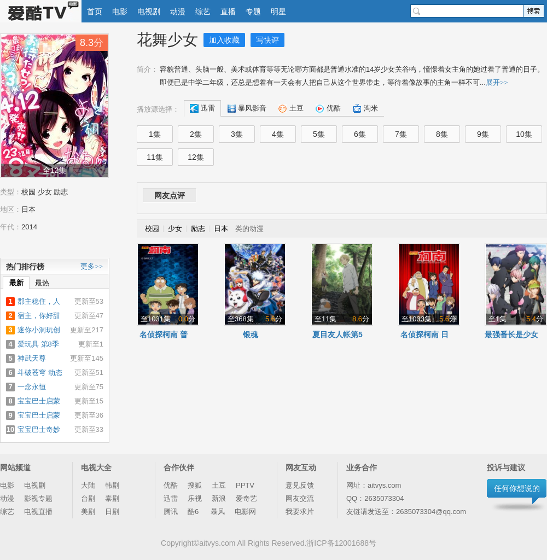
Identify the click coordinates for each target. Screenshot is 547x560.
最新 (16, 283)
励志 (61, 192)
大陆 (88, 485)
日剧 (112, 511)
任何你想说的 (517, 488)
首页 (94, 11)
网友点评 (169, 195)
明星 (278, 11)
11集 (155, 157)
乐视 (195, 498)
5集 (319, 134)
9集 (483, 134)
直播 (228, 11)
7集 (401, 134)
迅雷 (171, 498)
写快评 (267, 40)
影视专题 (38, 498)
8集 (442, 134)
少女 (45, 192)
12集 (196, 157)
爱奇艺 (246, 498)
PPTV (245, 485)
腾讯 (171, 511)
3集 (237, 134)
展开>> (497, 82)
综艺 (203, 11)
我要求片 (300, 511)
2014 (29, 227)
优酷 (171, 485)
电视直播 (38, 511)
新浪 (219, 498)
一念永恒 (32, 387)
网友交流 (300, 498)
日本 (28, 209)
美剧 (88, 511)
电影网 (245, 511)
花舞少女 (167, 39)
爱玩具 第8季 (38, 344)
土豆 (219, 485)
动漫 (177, 11)
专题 (253, 11)
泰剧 (112, 498)
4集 (278, 134)
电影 (119, 11)
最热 (42, 283)
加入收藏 (224, 40)
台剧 (88, 498)
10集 (524, 134)
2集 (196, 134)
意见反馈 (300, 485)
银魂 (250, 334)
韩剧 (112, 485)
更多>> (91, 266)
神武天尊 (32, 358)
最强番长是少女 (511, 334)
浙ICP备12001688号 (341, 543)
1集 (155, 134)
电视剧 (148, 11)
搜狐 (195, 485)
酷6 (194, 511)
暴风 (218, 511)
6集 (360, 134)
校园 (28, 192)
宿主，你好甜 (39, 315)
